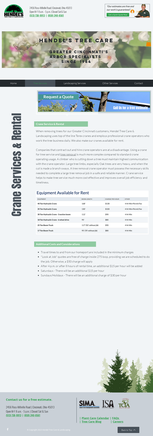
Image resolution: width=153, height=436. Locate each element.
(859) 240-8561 (56, 15)
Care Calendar (99, 418)
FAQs (116, 418)
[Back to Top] (128, 430)
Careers (118, 422)
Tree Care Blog (91, 422)
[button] (148, 43)
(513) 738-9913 (37, 15)
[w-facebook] (7, 429)
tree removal (68, 154)
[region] (94, 102)
